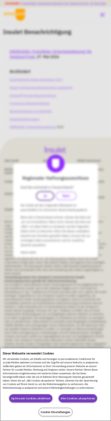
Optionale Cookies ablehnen (31, 398)
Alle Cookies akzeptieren (78, 398)
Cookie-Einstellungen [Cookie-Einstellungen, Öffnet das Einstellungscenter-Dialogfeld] (55, 412)
